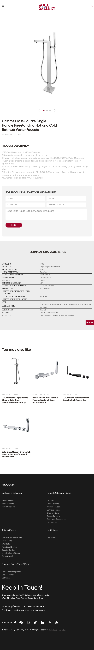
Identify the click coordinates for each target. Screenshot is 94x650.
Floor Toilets (7, 541)
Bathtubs (6, 578)
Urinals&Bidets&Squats (11, 553)
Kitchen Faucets (54, 507)
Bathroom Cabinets (12, 493)
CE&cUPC (51, 501)
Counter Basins (8, 550)
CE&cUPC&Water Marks (12, 538)
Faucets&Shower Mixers (59, 493)
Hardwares (52, 522)
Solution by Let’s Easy (58, 630)
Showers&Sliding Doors (11, 572)
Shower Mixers (53, 513)
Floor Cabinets (8, 501)
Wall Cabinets (8, 504)
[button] (54, 110)
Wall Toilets (6, 544)
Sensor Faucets (53, 516)
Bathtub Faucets (54, 510)
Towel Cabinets (8, 507)
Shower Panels (8, 575)
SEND (13, 225)
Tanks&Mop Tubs (9, 556)
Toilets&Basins (9, 530)
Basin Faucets (53, 504)
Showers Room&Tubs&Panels (16, 564)
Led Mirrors (52, 530)
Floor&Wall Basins (9, 547)
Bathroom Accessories (56, 519)
